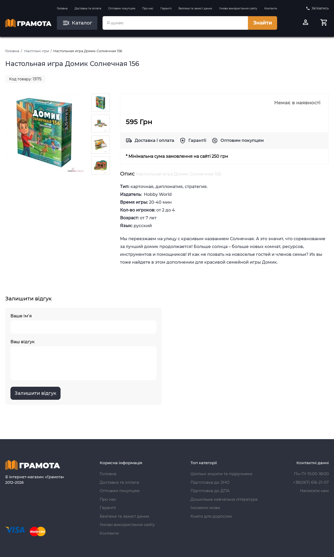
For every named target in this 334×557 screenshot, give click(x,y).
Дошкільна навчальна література (224, 499)
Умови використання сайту (238, 8)
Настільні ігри (36, 51)
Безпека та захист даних (195, 8)
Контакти (270, 8)
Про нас (147, 8)
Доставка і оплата (154, 140)
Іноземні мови (205, 507)
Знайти (262, 23)
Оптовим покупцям (121, 8)
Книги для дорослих (211, 516)
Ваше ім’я (83, 323)
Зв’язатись (317, 8)
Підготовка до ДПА (210, 490)
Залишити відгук (35, 393)
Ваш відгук (83, 359)
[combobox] (175, 23)
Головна (62, 8)
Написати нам (314, 490)
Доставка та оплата (88, 8)
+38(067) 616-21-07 (311, 482)
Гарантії (166, 8)
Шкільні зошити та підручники (221, 473)
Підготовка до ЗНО (210, 482)
